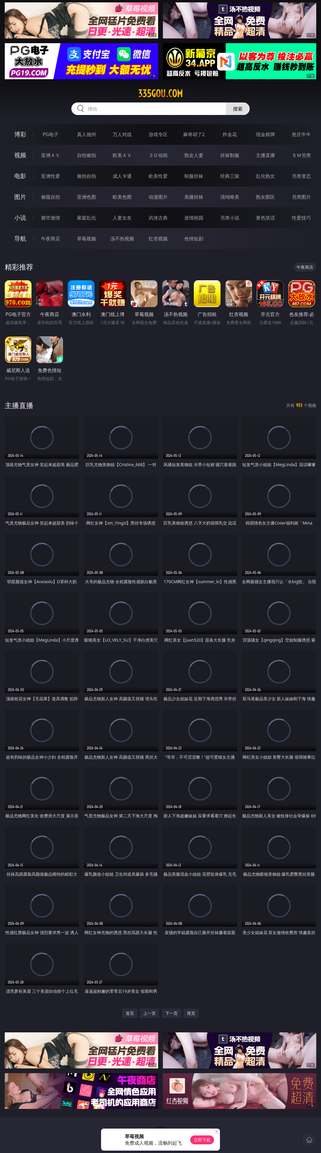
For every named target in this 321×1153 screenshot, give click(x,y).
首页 (130, 1013)
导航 (20, 238)
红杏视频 (158, 238)
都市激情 (50, 217)
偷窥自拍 (50, 197)
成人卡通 (122, 176)
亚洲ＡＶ (50, 155)
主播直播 (265, 155)
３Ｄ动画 (158, 155)
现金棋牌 (265, 134)
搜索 (238, 108)
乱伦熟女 (265, 176)
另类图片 (301, 197)
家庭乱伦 (86, 217)
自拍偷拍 (86, 155)
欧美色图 (122, 197)
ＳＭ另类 (301, 155)
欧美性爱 (158, 176)
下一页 (171, 1013)
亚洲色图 (86, 197)
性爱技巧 (301, 217)
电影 (20, 176)
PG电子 (51, 134)
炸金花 (230, 134)
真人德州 (86, 134)
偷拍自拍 (86, 176)
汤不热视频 (122, 238)
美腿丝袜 (193, 197)
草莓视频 (86, 238)
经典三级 (229, 176)
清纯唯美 (229, 197)
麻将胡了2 (194, 134)
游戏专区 (158, 134)
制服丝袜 (193, 176)
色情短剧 (193, 238)
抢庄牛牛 (301, 134)
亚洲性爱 (50, 176)
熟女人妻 (193, 155)
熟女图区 (265, 197)
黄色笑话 (265, 217)
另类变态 (301, 176)
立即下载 (202, 1140)
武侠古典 (158, 217)
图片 (20, 197)
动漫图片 (158, 197)
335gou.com (160, 93)
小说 (20, 218)
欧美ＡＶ (122, 155)
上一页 (149, 1013)
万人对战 (122, 134)
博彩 (20, 134)
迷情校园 (193, 217)
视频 (20, 155)
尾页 (191, 1013)
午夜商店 (50, 238)
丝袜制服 (229, 155)
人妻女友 (122, 217)
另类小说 (229, 217)
